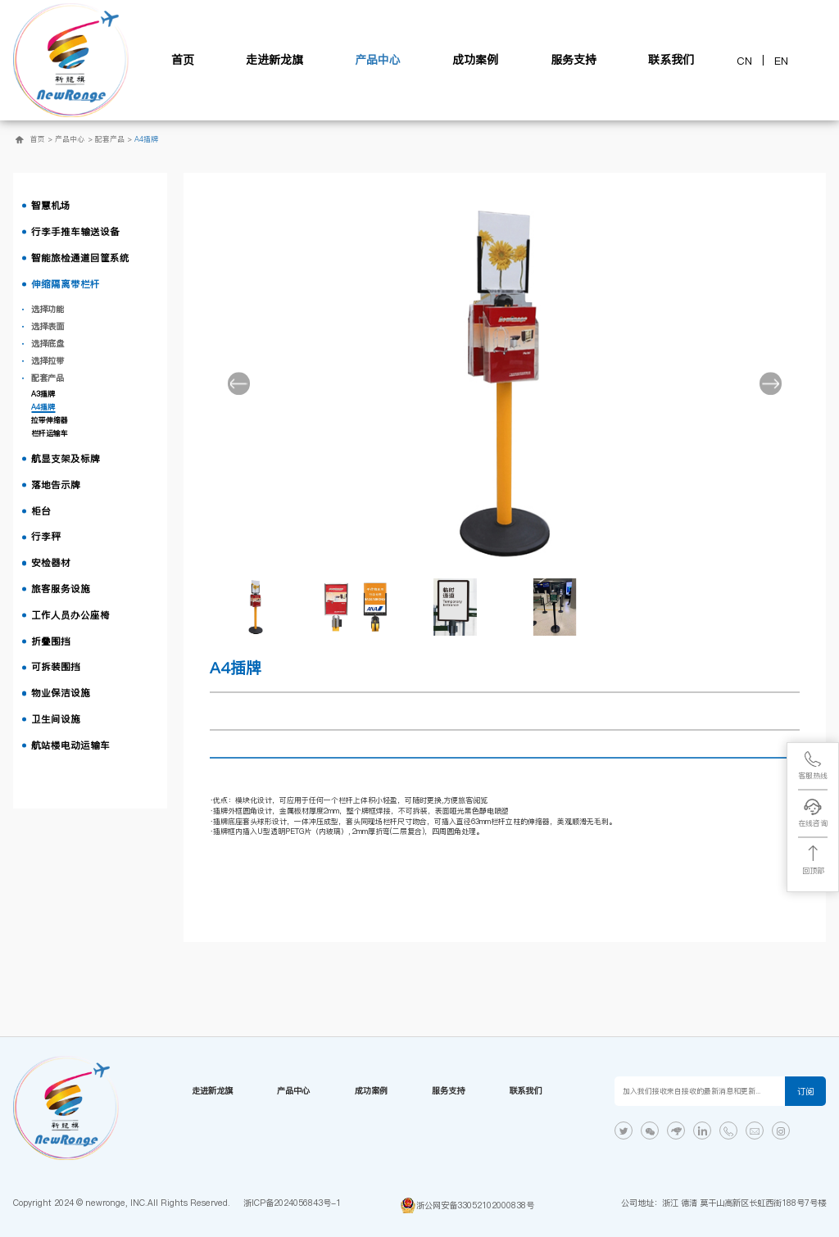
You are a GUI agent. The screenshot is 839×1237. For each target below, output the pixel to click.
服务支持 (573, 60)
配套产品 (110, 139)
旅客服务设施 (60, 589)
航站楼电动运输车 (70, 745)
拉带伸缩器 (49, 420)
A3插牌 (43, 394)
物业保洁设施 (60, 693)
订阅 (805, 1091)
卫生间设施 (55, 719)
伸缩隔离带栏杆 (65, 284)
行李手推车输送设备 (75, 231)
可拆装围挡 (55, 666)
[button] (239, 383)
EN (781, 60)
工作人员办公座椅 (70, 615)
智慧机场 (50, 205)
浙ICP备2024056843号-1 (292, 1202)
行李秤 (46, 536)
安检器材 (50, 562)
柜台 (41, 511)
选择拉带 (47, 360)
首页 (182, 60)
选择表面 (47, 326)
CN (744, 60)
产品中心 (378, 60)
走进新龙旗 (274, 60)
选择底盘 (47, 343)
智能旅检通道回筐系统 (80, 258)
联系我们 (671, 60)
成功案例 (475, 60)
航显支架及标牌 (65, 458)
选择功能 (47, 309)
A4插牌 (146, 139)
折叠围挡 (50, 641)
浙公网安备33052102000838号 (475, 1205)
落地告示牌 (55, 485)
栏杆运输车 (49, 433)
